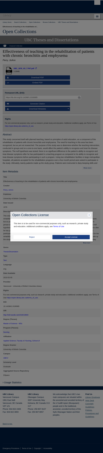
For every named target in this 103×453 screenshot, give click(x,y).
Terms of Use (58, 226)
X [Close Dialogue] (89, 215)
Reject (32, 237)
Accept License (71, 237)
